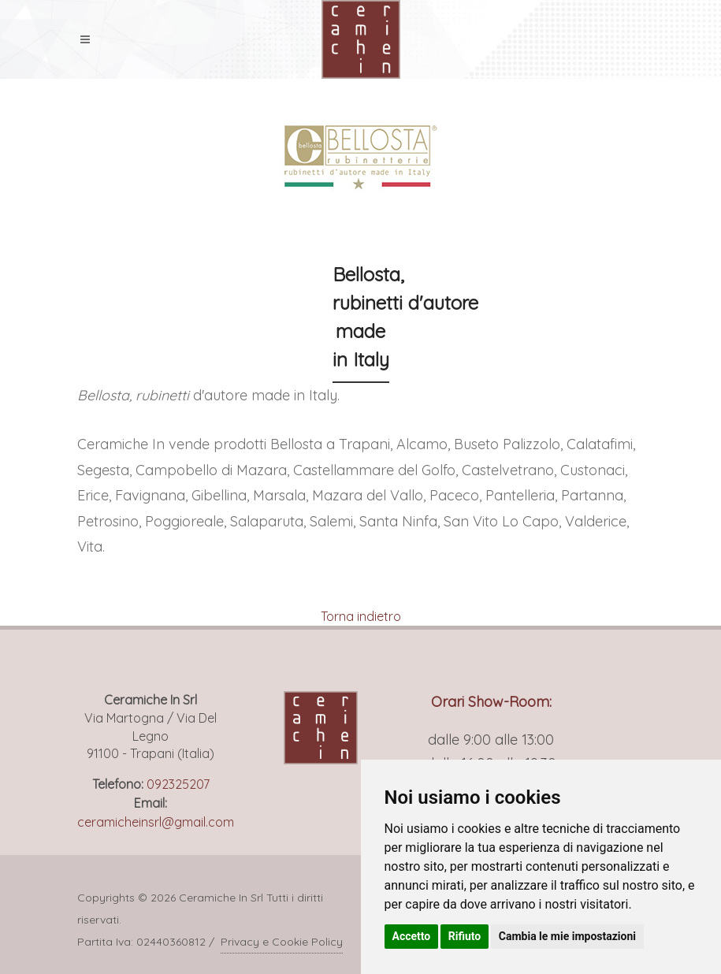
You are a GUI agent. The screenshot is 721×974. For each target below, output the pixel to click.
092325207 (178, 784)
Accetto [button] (411, 936)
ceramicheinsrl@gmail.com (155, 822)
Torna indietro (361, 616)
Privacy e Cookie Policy (282, 942)
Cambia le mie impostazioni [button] (567, 936)
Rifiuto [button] (464, 936)
